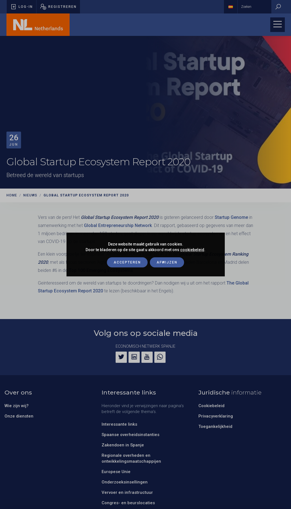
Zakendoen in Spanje (123, 445)
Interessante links (119, 424)
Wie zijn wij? (16, 405)
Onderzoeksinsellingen (125, 482)
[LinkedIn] (134, 357)
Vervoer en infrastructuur (127, 492)
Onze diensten (18, 416)
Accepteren (127, 262)
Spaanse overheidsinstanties (130, 434)
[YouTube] (147, 357)
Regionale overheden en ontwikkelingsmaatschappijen (131, 458)
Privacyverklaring (215, 416)
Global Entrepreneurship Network (118, 225)
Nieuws (30, 195)
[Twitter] (121, 357)
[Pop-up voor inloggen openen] (21, 6)
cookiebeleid (192, 249)
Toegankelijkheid (215, 426)
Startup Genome (231, 217)
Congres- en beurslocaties (128, 502)
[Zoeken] (278, 6)
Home (11, 195)
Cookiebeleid (211, 405)
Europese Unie (116, 471)
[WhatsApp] (160, 357)
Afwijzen (167, 262)
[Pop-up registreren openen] (58, 6)
